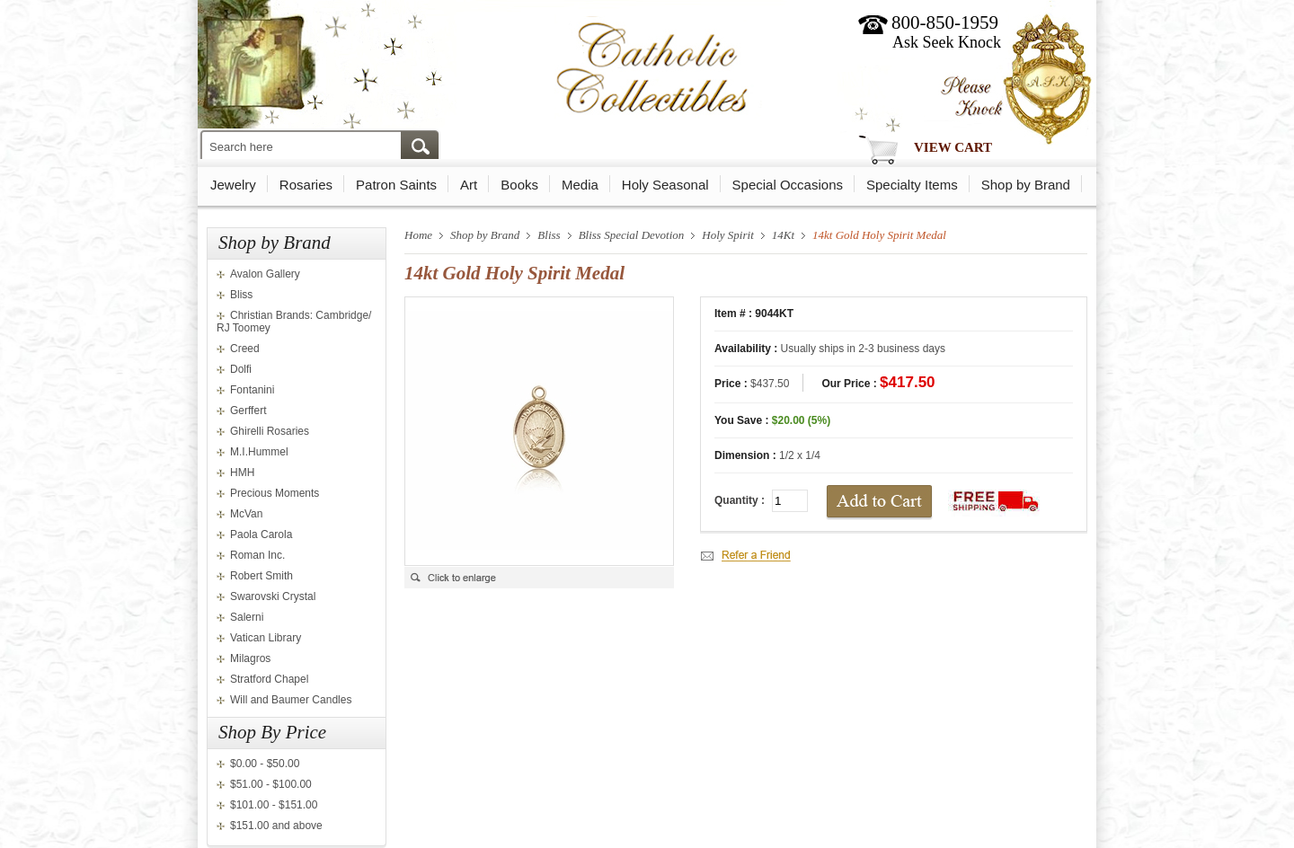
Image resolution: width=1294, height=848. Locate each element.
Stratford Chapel (269, 679)
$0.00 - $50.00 (264, 763)
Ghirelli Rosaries (269, 431)
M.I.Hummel (259, 452)
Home (418, 235)
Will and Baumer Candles (290, 699)
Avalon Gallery (265, 274)
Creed (245, 348)
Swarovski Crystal (272, 596)
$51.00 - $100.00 (271, 784)
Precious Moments (274, 493)
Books (519, 184)
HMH (242, 472)
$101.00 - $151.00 (273, 805)
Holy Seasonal (665, 184)
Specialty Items (912, 184)
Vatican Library (265, 638)
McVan (246, 514)
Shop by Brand (1025, 184)
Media (580, 184)
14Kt (783, 235)
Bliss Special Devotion (632, 235)
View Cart (953, 147)
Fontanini (252, 390)
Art (468, 184)
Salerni (246, 617)
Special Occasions (787, 184)
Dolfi (241, 369)
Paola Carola (261, 534)
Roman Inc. (257, 555)
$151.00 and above (276, 825)
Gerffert (248, 410)
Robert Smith (261, 576)
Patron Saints (396, 184)
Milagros (250, 658)
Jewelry (233, 184)
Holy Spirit (727, 235)
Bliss (241, 294)
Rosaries (305, 184)
